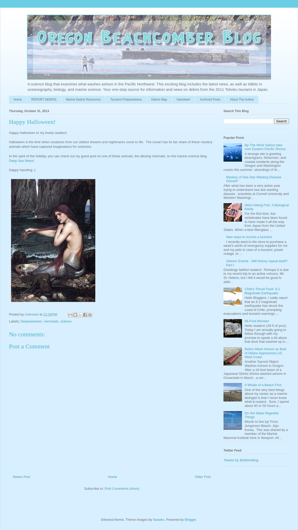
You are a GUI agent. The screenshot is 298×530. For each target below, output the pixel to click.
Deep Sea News (21, 161)
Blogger (190, 520)
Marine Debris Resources (83, 99)
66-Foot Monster (257, 321)
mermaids (51, 321)
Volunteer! (183, 99)
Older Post (203, 477)
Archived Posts (210, 99)
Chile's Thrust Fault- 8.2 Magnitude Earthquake (262, 291)
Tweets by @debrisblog (241, 460)
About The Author (242, 99)
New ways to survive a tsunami (249, 237)
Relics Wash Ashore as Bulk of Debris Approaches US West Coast (265, 353)
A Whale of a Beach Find (263, 385)
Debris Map (159, 99)
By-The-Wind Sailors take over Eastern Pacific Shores (265, 147)
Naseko (158, 520)
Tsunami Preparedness (126, 99)
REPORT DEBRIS (44, 99)
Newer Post (21, 477)
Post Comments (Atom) (122, 488)
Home (18, 99)
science (65, 321)
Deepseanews (31, 321)
